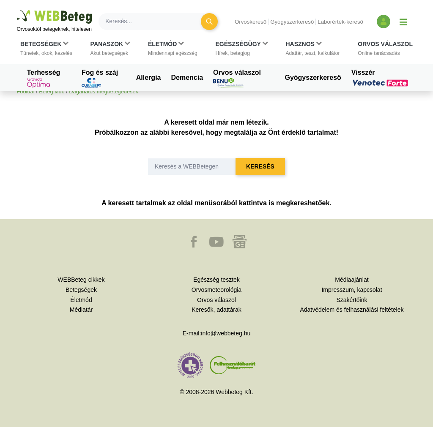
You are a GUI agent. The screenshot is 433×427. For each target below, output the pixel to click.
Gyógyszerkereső (292, 22)
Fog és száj (100, 78)
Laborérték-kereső (340, 22)
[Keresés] (155, 21)
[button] (46, 48)
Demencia (187, 77)
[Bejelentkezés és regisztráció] (383, 21)
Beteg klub (51, 91)
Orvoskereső (250, 22)
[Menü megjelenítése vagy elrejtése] (403, 21)
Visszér (381, 78)
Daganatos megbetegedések (103, 91)
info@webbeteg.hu (225, 333)
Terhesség (43, 78)
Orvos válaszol (237, 78)
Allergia (148, 77)
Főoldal (26, 91)
